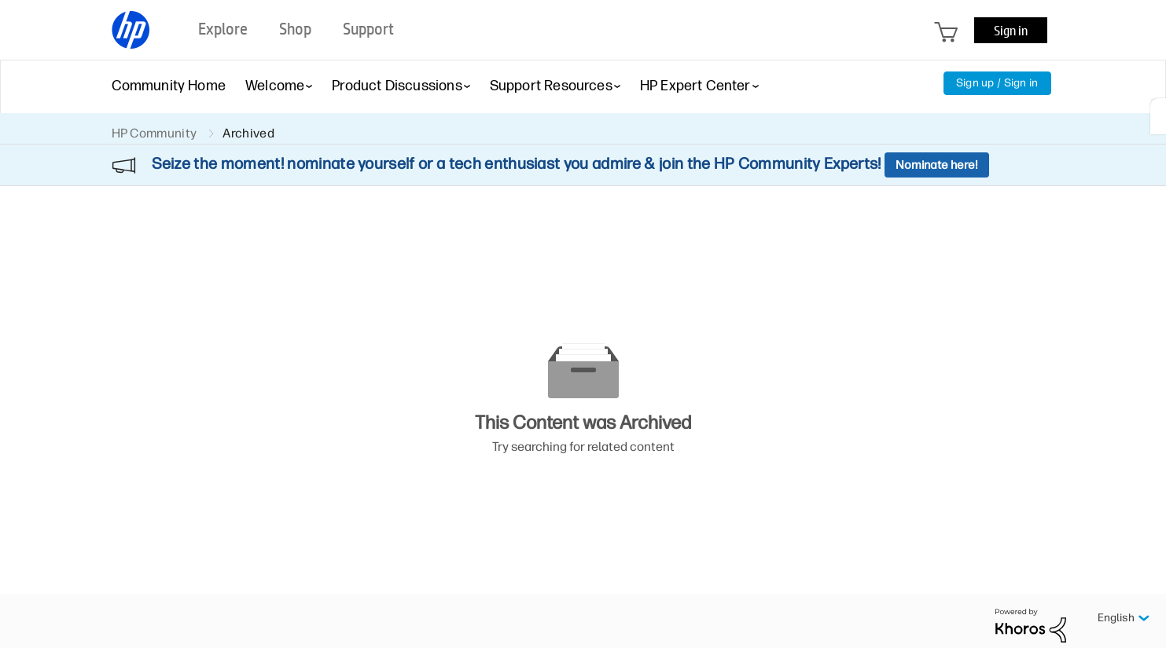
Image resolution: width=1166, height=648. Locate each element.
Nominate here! (937, 165)
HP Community (154, 133)
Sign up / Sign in (997, 83)
